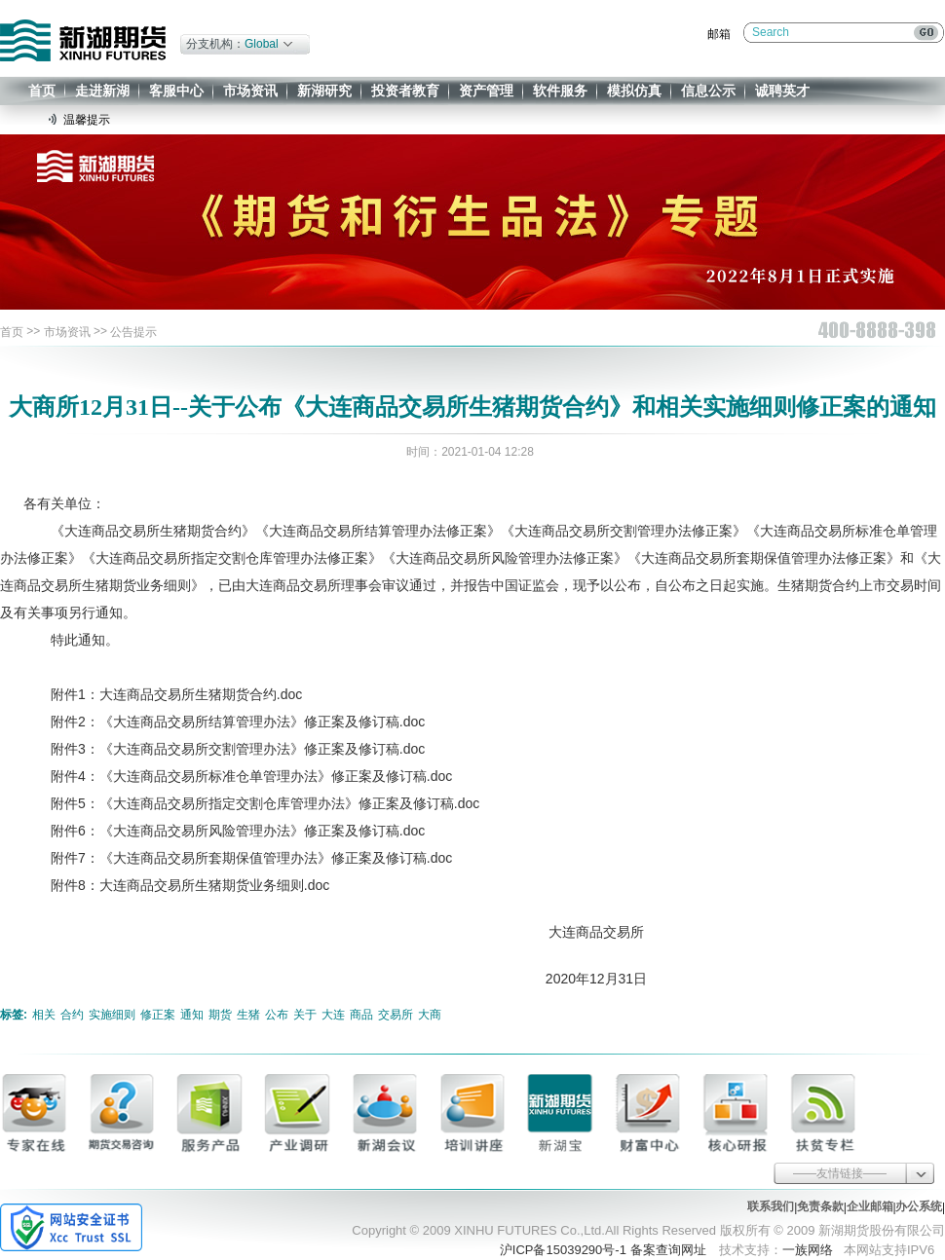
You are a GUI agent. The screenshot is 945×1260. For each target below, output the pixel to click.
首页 (42, 90)
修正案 (157, 1014)
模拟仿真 (634, 90)
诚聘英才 (782, 90)
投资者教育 (405, 90)
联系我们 (770, 1206)
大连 (333, 1014)
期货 (220, 1014)
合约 (72, 1014)
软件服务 (560, 90)
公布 (276, 1014)
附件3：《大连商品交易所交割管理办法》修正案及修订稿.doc (224, 749)
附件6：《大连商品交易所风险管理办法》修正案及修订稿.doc (224, 830)
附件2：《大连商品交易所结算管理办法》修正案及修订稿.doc (224, 721)
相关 (44, 1014)
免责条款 (820, 1206)
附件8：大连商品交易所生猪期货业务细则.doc (176, 885)
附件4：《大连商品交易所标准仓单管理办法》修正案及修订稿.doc (237, 776)
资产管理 (486, 90)
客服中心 (176, 90)
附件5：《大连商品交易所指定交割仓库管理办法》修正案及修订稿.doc (251, 803)
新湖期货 (83, 40)
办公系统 (918, 1206)
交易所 (395, 1014)
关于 (305, 1014)
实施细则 (112, 1014)
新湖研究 (324, 90)
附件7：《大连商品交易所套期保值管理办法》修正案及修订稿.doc (237, 858)
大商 (429, 1014)
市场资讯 (250, 90)
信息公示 (708, 90)
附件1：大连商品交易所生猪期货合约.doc (162, 694)
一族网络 (807, 1249)
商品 (361, 1014)
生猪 (248, 1014)
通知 (192, 1014)
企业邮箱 (870, 1206)
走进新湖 (102, 90)
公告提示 (133, 332)
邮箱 (719, 34)
